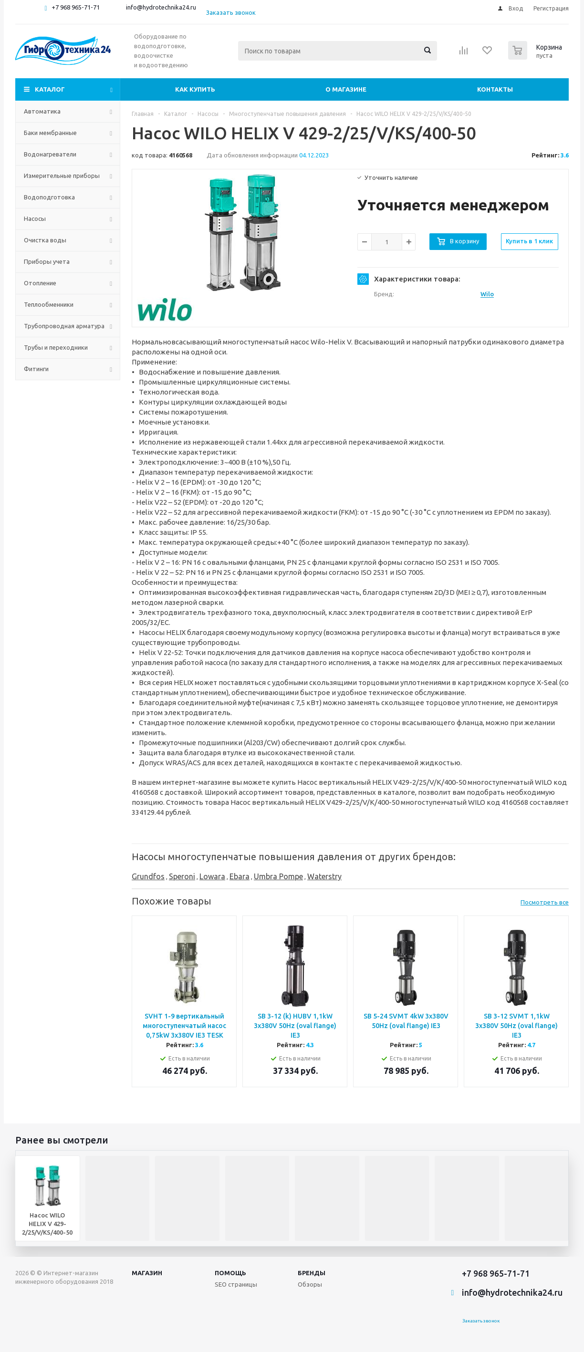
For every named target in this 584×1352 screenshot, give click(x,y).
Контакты (495, 89)
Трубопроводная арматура (64, 325)
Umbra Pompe (278, 876)
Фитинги (36, 368)
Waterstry (324, 876)
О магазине (345, 89)
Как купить (195, 89)
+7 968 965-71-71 (76, 7)
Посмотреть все (545, 902)
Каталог (50, 89)
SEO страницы (236, 1284)
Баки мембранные (50, 132)
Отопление (40, 283)
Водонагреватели (50, 154)
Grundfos (148, 876)
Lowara (212, 876)
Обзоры (310, 1284)
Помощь (230, 1272)
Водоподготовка (49, 197)
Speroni (182, 876)
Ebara (239, 876)
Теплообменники (48, 304)
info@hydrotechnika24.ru (161, 7)
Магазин (147, 1272)
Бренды (311, 1272)
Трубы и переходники (56, 347)
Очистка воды (45, 240)
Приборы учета (47, 261)
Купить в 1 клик (529, 241)
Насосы (35, 218)
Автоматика (42, 111)
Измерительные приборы (62, 175)
